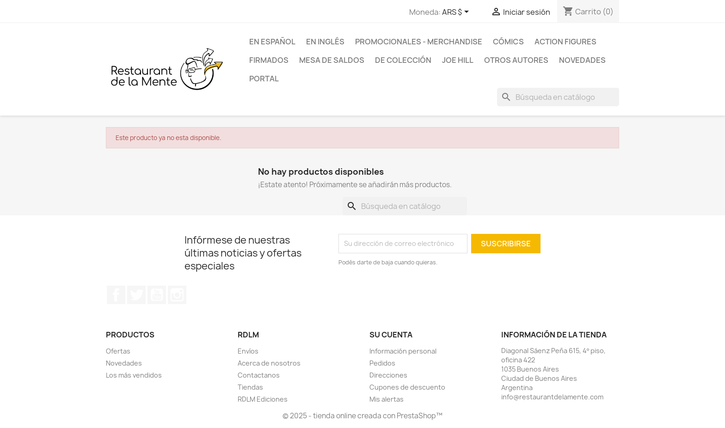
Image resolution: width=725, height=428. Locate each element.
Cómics (508, 42)
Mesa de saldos (331, 60)
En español (272, 42)
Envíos (248, 351)
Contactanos (259, 375)
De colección (403, 60)
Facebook (116, 295)
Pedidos (382, 363)
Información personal (402, 351)
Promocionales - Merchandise (418, 42)
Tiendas (250, 387)
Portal (264, 78)
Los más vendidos (134, 375)
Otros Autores (516, 60)
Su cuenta (390, 335)
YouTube (156, 295)
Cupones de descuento (407, 387)
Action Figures (565, 42)
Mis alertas (386, 399)
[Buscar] (558, 97)
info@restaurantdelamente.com (552, 396)
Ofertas (118, 351)
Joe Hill (457, 60)
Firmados (269, 60)
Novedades (582, 60)
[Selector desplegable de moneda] (457, 12)
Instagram (177, 295)
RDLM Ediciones (263, 399)
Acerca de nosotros (269, 363)
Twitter (136, 295)
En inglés (325, 42)
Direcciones (388, 375)
